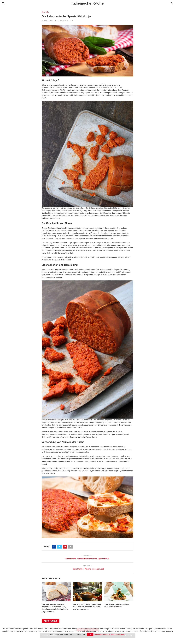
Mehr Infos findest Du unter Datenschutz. (109, 635)
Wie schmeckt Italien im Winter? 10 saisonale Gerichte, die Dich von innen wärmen (87, 606)
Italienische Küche (87, 3)
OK (90, 635)
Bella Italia (45, 12)
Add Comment (50, 621)
